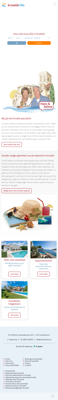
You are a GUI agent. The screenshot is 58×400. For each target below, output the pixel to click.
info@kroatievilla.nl (43, 339)
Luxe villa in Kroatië (13, 382)
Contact (28, 365)
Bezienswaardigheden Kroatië (17, 388)
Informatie (9, 363)
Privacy (27, 363)
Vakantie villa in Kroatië (14, 379)
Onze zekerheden (12, 365)
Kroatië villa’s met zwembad (16, 384)
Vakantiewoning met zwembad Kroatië (20, 377)
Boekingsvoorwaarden (33, 359)
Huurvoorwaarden (32, 361)
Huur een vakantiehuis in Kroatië (18, 375)
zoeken (39, 43)
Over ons (8, 361)
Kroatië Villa (10, 371)
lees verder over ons (12, 144)
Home (7, 359)
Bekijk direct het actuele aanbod (17, 191)
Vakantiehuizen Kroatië (14, 373)
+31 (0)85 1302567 (26, 339)
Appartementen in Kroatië (15, 386)
